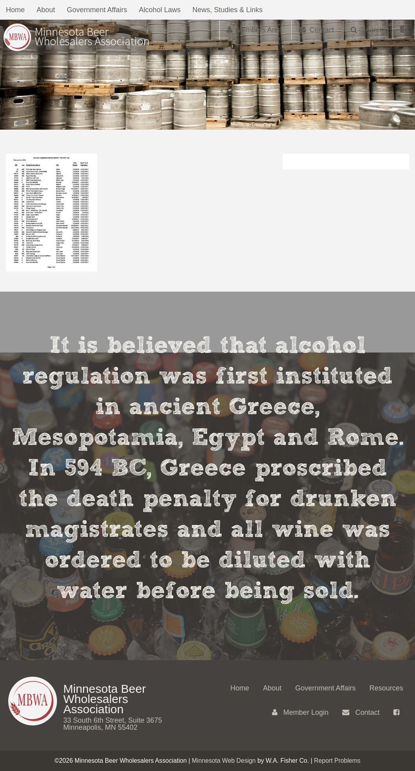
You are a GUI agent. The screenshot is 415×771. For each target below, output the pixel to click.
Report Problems (337, 760)
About (46, 10)
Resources (386, 688)
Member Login (300, 712)
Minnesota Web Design (224, 760)
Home (15, 10)
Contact (361, 712)
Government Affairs (97, 10)
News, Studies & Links (228, 10)
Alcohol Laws (160, 10)
